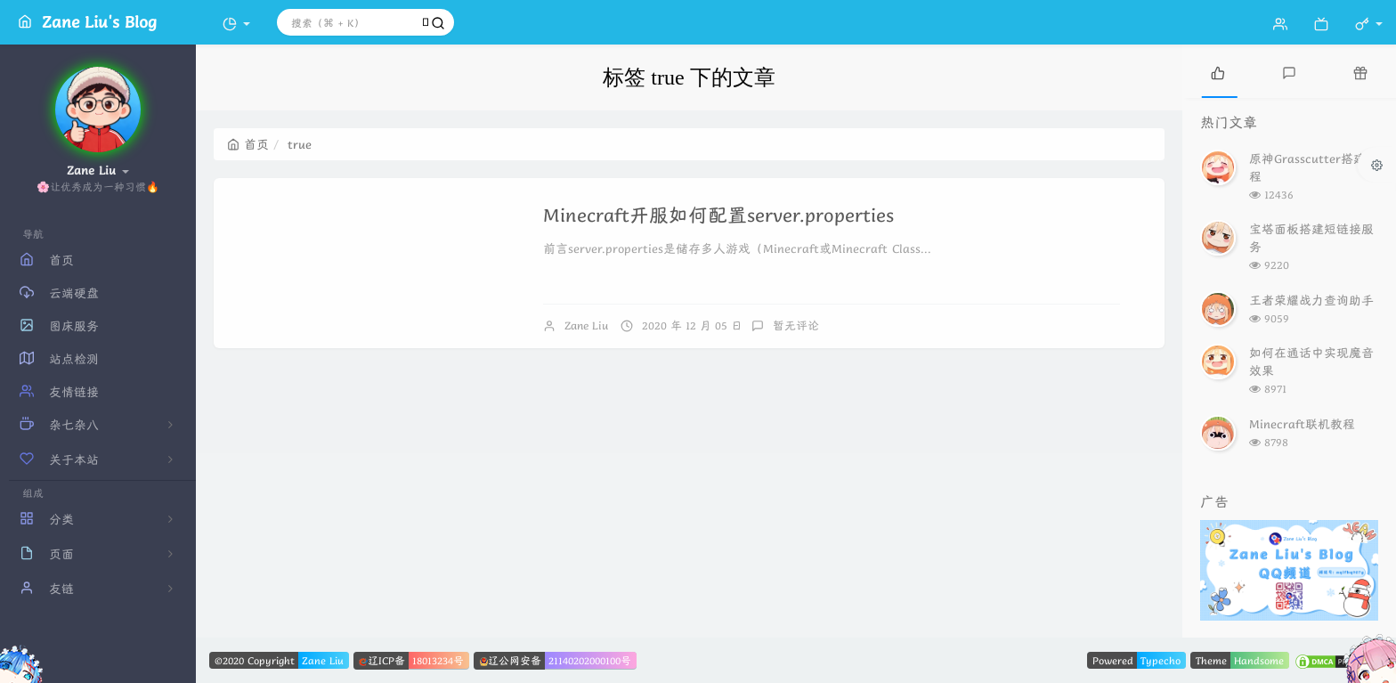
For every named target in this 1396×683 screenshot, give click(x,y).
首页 (248, 144)
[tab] (1218, 71)
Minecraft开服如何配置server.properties (718, 215)
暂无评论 (796, 325)
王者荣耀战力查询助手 (1311, 300)
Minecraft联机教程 (1302, 424)
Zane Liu (586, 325)
